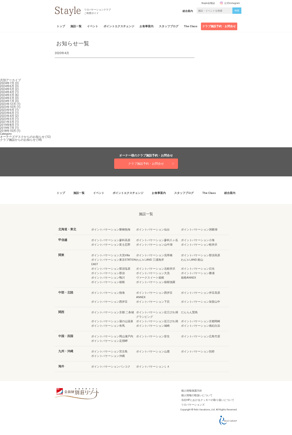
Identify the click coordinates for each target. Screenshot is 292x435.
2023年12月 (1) (10, 104)
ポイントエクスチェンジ (119, 26)
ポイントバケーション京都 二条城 (112, 312)
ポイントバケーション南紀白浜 (200, 325)
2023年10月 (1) (10, 107)
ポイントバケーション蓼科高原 (110, 240)
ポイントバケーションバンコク (110, 366)
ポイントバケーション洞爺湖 (199, 229)
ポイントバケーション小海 (198, 240)
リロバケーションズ (193, 404)
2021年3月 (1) (9, 122)
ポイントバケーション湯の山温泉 (112, 321)
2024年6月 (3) (9, 86)
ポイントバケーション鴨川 (108, 277)
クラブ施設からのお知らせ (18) (21, 140)
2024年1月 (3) (9, 101)
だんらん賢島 (189, 312)
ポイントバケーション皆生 (153, 336)
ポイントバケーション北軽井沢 (155, 268)
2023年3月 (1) (9, 119)
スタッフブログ (168, 26)
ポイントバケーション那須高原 (200, 255)
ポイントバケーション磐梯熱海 (110, 229)
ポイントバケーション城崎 (153, 325)
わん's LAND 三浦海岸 (150, 259)
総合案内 (187, 11)
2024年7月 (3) (9, 83)
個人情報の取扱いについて (196, 395)
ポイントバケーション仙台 (153, 229)
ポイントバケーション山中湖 (154, 244)
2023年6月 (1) (9, 113)
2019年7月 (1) (9, 128)
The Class (190, 26)
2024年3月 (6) (9, 95)
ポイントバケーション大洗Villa (110, 255)
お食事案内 (146, 26)
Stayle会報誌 (208, 3)
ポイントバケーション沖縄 (108, 356)
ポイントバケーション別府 (198, 351)
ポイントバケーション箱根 (108, 282)
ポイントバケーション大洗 (153, 273)
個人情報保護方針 (191, 390)
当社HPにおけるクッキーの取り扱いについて (207, 400)
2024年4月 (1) (9, 92)
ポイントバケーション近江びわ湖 (157, 321)
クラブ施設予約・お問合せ (219, 26)
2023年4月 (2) (9, 116)
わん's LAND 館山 (192, 259)
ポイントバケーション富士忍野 (110, 244)
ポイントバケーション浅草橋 (154, 255)
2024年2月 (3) (9, 98)
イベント (92, 26)
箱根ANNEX (188, 277)
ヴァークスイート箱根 (150, 277)
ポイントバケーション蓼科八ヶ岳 (157, 240)
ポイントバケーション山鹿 (153, 351)
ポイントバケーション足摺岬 (109, 341)
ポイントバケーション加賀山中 (200, 301)
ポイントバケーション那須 (108, 273)
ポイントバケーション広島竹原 (200, 336)
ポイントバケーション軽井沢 (199, 244)
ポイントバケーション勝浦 (198, 273)
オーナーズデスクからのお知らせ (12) (25, 137)
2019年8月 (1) (9, 125)
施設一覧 (76, 26)
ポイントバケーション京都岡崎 (200, 321)
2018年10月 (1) (10, 131)
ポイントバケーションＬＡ (153, 366)
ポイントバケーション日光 (198, 268)
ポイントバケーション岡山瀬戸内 (112, 336)
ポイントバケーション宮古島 (109, 351)
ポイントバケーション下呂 (153, 301)
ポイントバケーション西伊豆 (109, 301)
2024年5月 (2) (9, 89)
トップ (61, 26)
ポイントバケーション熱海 (108, 292)
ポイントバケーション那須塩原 (110, 268)
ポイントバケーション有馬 (108, 325)
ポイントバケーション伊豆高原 (200, 292)
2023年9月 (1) (9, 110)
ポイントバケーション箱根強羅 (155, 282)
